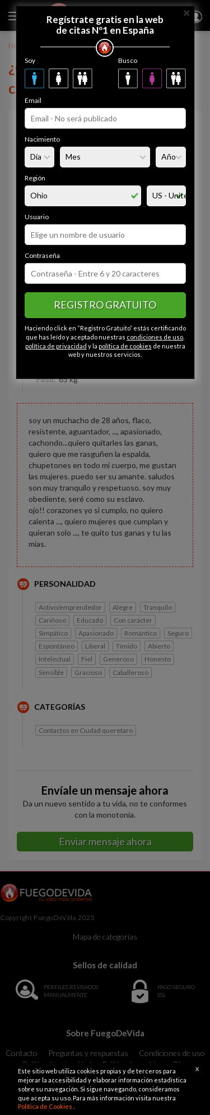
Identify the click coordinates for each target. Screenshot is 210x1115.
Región (35, 178)
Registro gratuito (105, 304)
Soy (30, 60)
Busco (127, 60)
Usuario (37, 216)
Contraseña (42, 255)
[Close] (186, 12)
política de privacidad (56, 346)
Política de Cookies (45, 1106)
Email (33, 100)
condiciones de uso (155, 337)
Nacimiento (42, 139)
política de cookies (125, 346)
